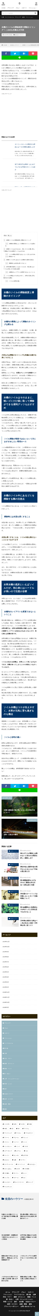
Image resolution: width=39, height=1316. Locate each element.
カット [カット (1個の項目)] (25, 1173)
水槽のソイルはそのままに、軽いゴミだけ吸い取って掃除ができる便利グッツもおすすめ (19, 250)
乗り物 (6, 1048)
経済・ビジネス (8, 1099)
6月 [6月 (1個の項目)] (12, 1128)
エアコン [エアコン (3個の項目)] (18, 1151)
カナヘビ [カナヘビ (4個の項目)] (16, 1177)
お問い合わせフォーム (28, 1306)
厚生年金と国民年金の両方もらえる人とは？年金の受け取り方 (28, 869)
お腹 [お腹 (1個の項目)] (15, 1160)
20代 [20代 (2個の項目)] (15, 1124)
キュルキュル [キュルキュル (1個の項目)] (8, 1186)
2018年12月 (6, 992)
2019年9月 (6, 951)
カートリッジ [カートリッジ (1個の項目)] (21, 1164)
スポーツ (24, 8)
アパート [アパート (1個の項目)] (6, 1137)
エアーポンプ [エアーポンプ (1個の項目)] (8, 1151)
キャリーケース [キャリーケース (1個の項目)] (19, 1182)
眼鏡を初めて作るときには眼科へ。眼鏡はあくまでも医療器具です (10, 1258)
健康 (23, 17)
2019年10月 (6, 946)
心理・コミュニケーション (11, 1078)
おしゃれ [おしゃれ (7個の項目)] (16, 1155)
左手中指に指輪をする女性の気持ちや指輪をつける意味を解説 (28, 1237)
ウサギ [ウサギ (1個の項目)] (26, 1146)
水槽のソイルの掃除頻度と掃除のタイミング (17, 240)
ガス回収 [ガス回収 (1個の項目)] (26, 1168)
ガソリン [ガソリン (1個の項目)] (16, 1173)
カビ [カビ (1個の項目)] (24, 1177)
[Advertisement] (19, 114)
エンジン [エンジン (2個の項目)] (6, 1155)
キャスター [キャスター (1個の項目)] (7, 1182)
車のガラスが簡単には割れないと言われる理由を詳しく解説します (28, 855)
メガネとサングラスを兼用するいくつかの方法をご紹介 (28, 1258)
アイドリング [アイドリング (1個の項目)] (8, 1133)
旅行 (5, 1089)
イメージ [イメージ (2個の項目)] (16, 1142)
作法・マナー (8, 1058)
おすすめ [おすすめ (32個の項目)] (25, 1155)
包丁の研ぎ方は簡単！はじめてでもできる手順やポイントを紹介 (25, 166)
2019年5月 (6, 972)
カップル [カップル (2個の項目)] (6, 1177)
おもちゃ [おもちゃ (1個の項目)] (6, 1160)
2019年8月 (6, 957)
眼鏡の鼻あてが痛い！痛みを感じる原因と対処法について (28, 1279)
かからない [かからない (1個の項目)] (32, 1164)
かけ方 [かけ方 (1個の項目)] (18, 1168)
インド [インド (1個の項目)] (18, 1146)
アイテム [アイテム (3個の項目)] (26, 1128)
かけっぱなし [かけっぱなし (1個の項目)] (8, 1168)
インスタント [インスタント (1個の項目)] (8, 1146)
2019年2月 (6, 987)
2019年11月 (6, 941)
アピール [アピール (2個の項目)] (16, 1137)
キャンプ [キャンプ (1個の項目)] (30, 1182)
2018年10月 (6, 1002)
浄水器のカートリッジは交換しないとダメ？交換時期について (28, 896)
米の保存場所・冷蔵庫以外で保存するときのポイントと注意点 (10, 1237)
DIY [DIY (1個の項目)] (19, 1128)
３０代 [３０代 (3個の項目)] (22, 1124)
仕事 (3, 17)
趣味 (5, 1109)
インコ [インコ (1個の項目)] (25, 1142)
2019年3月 (6, 982)
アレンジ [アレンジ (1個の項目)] (25, 1137)
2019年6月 (6, 967)
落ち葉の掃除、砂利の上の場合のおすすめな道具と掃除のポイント (28, 1216)
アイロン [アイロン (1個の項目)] (18, 1133)
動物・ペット (8, 1068)
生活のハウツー (19, 35)
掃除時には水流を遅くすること (15, 263)
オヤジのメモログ (25, 1311)
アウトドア (10, 8)
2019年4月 (6, 977)
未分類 (21, 1301)
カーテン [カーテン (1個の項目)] (22, 1160)
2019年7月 (6, 962)
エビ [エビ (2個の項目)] (26, 1151)
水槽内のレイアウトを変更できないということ (20, 272)
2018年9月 (6, 1007)
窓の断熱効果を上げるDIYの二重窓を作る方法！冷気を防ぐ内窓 (28, 882)
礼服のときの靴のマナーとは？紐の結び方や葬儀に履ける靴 (10, 1216)
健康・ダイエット (9, 1063)
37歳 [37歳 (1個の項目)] (30, 1124)
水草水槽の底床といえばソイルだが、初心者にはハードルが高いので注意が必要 (19, 268)
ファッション (32, 8)
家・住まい (7, 1073)
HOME (3, 8)
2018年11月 (6, 997)
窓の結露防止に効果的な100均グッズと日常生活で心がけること (28, 909)
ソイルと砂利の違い (12, 281)
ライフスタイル (9, 17)
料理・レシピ (8, 1084)
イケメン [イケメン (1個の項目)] (6, 1142)
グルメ (18, 8)
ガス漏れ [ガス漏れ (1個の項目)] (6, 1173)
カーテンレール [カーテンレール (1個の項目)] (8, 1164)
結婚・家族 (7, 1104)
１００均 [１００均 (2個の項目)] (6, 1124)
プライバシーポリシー (11, 1306)
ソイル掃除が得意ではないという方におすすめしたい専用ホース (20, 255)
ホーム (8, 1292)
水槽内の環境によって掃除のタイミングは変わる (20, 244)
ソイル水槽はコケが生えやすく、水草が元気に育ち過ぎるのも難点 (19, 276)
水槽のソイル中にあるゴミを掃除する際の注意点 (18, 260)
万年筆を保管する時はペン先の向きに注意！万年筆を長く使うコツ (28, 923)
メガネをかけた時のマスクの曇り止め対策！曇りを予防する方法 (10, 1279)
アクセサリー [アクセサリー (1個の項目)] (29, 1133)
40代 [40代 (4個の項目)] (5, 1128)
